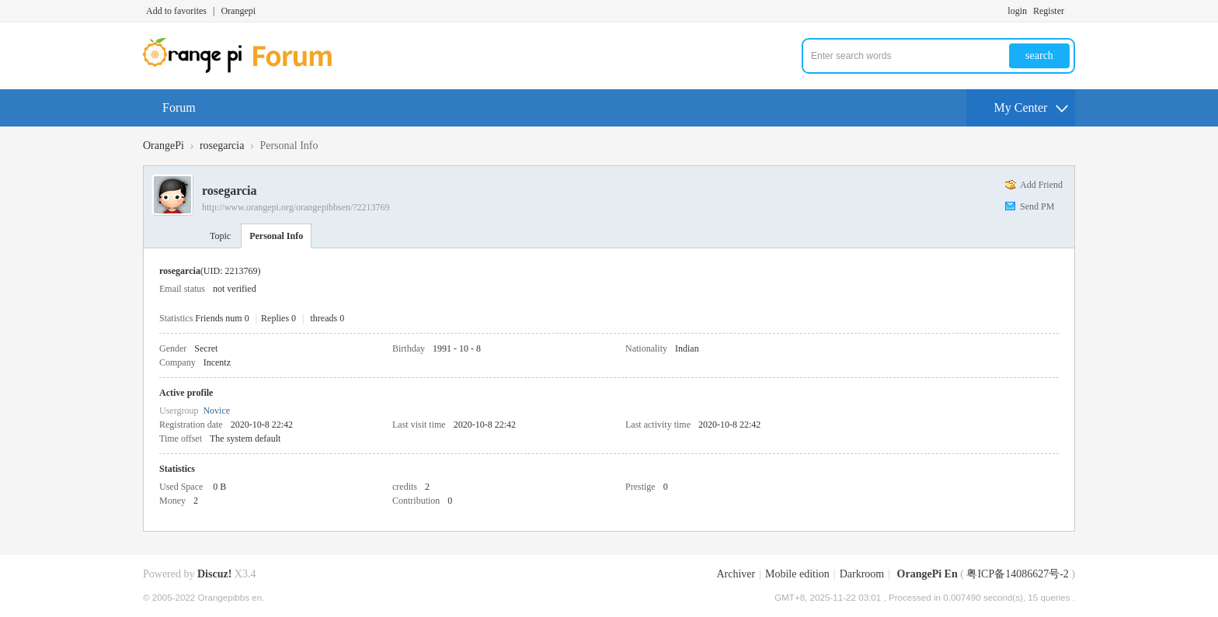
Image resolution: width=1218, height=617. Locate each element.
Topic (220, 236)
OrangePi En (927, 574)
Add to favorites (176, 10)
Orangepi (238, 10)
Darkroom (862, 574)
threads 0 (328, 318)
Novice (216, 410)
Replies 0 (278, 318)
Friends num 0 (222, 318)
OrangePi (163, 145)
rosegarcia (222, 145)
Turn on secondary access (1071, 11)
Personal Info (276, 236)
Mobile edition (797, 574)
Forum (179, 107)
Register (1048, 10)
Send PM (1037, 206)
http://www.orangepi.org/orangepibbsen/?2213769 (296, 207)
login (1017, 10)
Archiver (735, 574)
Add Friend (1041, 184)
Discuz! (214, 574)
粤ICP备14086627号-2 (1017, 574)
